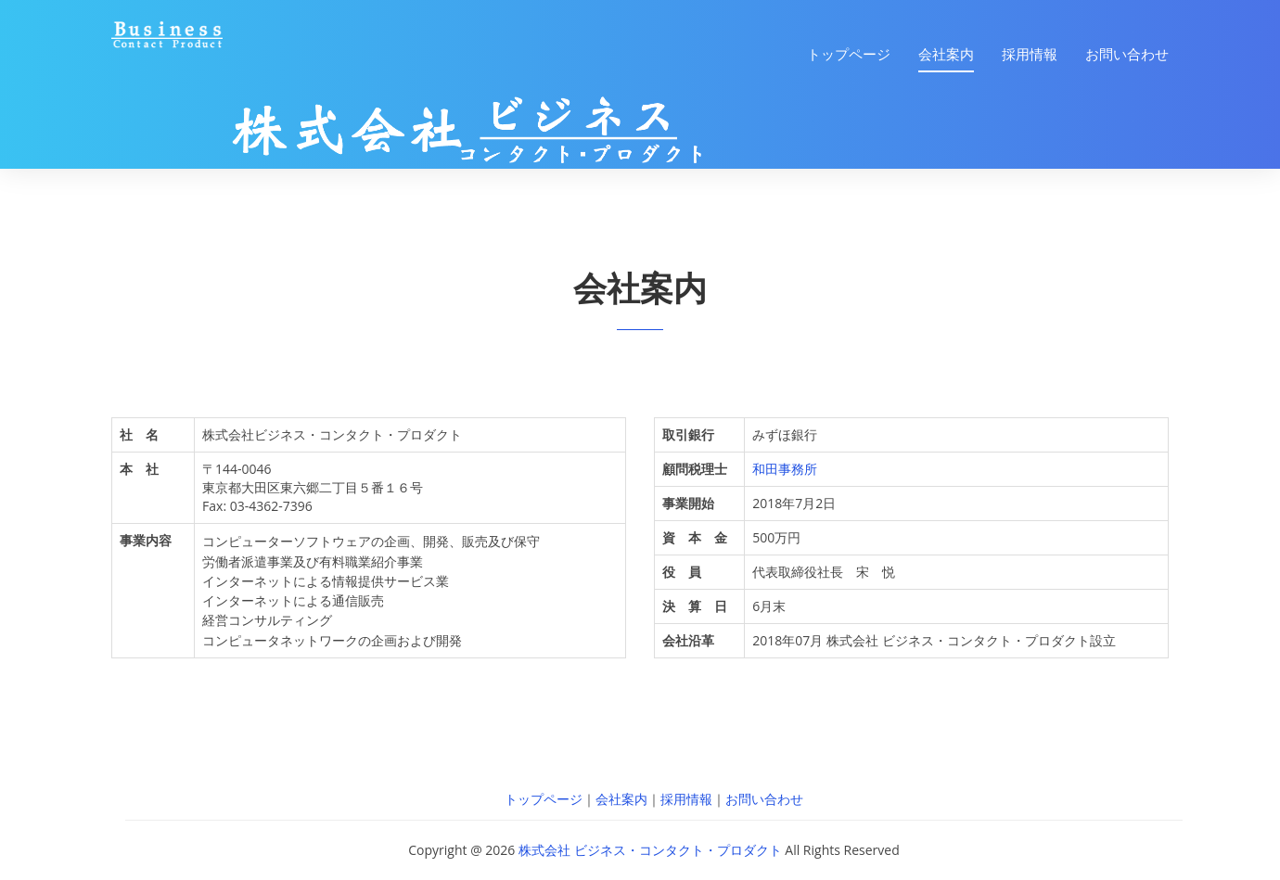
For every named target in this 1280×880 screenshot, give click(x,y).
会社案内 (946, 54)
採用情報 (1029, 54)
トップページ (848, 54)
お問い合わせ (1127, 54)
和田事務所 (784, 469)
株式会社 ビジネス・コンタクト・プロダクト (650, 850)
